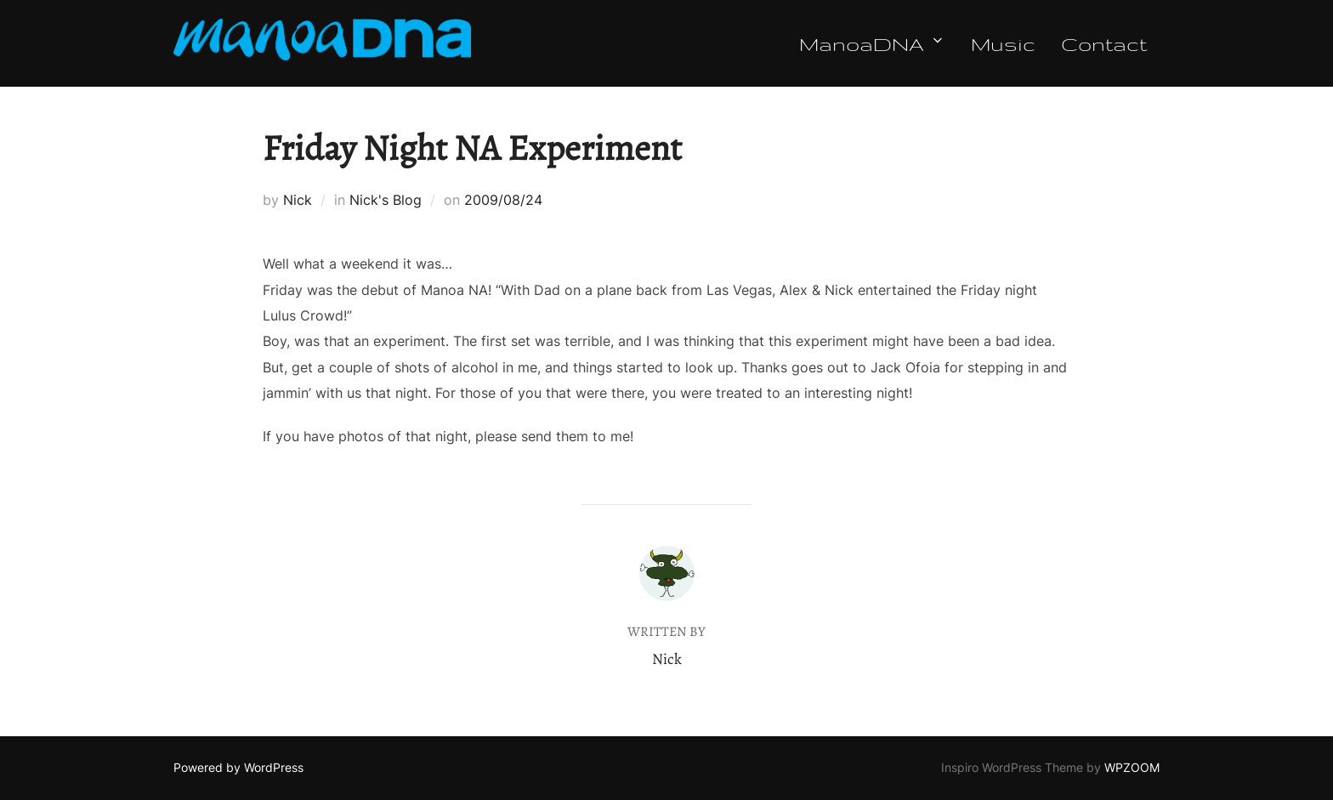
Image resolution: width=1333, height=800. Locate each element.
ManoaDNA (872, 43)
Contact (1104, 43)
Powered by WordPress (238, 767)
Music (1003, 43)
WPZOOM (1132, 767)
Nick (297, 199)
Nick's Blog (385, 199)
